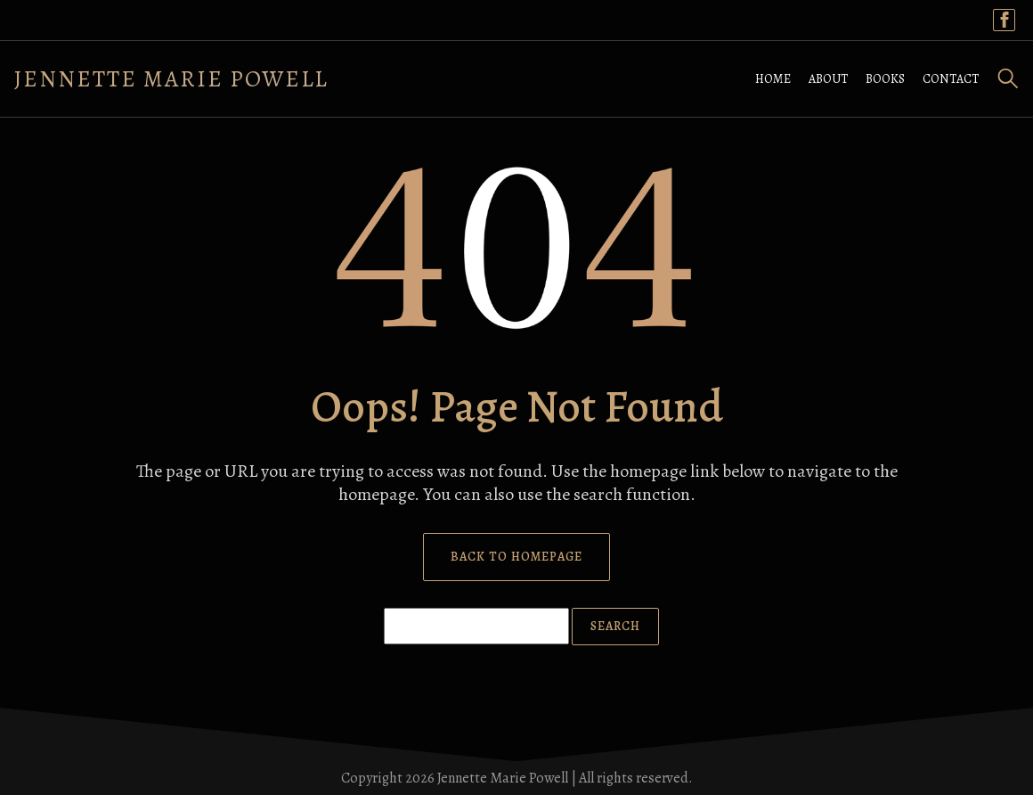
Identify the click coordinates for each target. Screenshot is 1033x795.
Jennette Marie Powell (171, 78)
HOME (773, 78)
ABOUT (828, 78)
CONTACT (951, 78)
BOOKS (885, 78)
